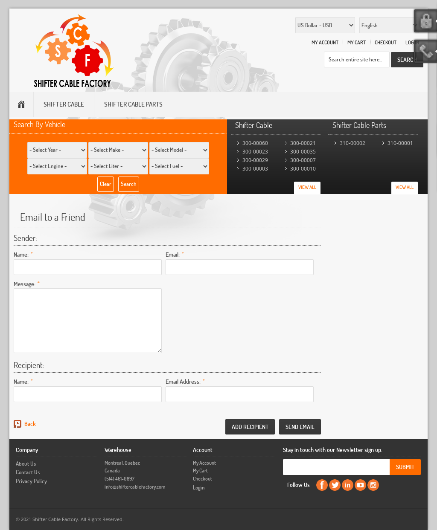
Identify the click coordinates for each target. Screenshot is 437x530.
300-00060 (255, 143)
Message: (24, 283)
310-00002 (352, 143)
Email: (173, 254)
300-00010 (303, 168)
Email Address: (183, 381)
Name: (21, 254)
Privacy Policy (31, 481)
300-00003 (255, 168)
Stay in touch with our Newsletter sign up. (332, 449)
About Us (26, 463)
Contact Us (28, 472)
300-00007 (303, 160)
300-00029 (255, 160)
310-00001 (400, 143)
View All (307, 187)
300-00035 (303, 151)
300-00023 (255, 151)
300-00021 (303, 143)
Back (30, 423)
